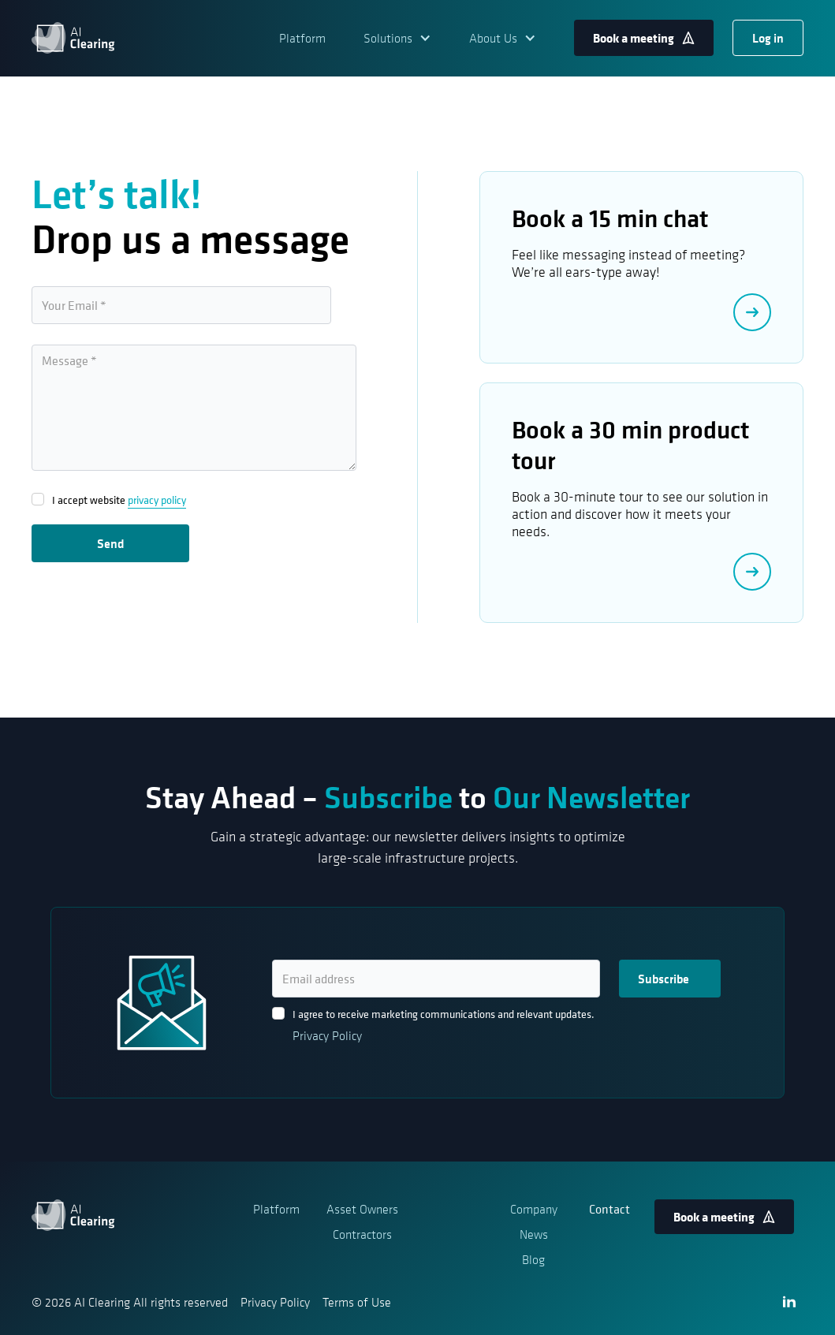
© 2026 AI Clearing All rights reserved (130, 1302)
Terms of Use (356, 1302)
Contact (609, 1209)
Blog (533, 1259)
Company (533, 1209)
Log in (768, 38)
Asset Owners (362, 1209)
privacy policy (157, 499)
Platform (302, 38)
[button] (397, 38)
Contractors (362, 1234)
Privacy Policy (327, 1035)
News (534, 1234)
